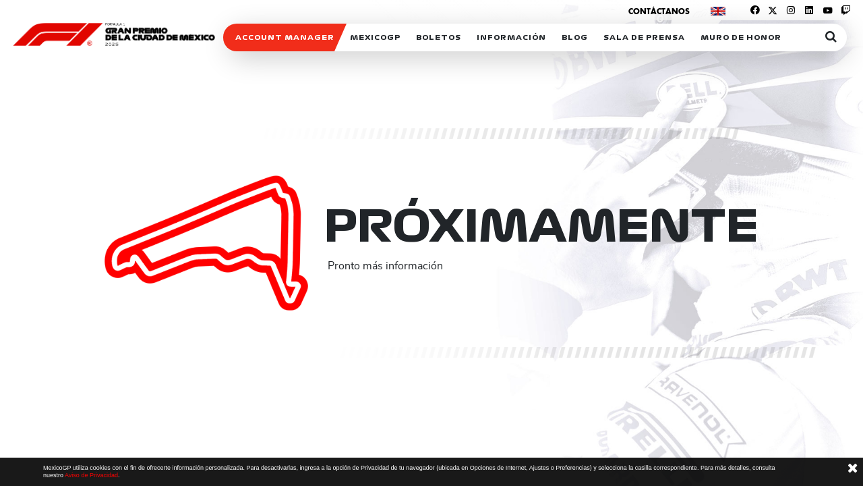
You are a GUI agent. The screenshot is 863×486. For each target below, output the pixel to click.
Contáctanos (659, 11)
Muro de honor (741, 37)
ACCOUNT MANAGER (284, 37)
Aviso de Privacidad (91, 475)
